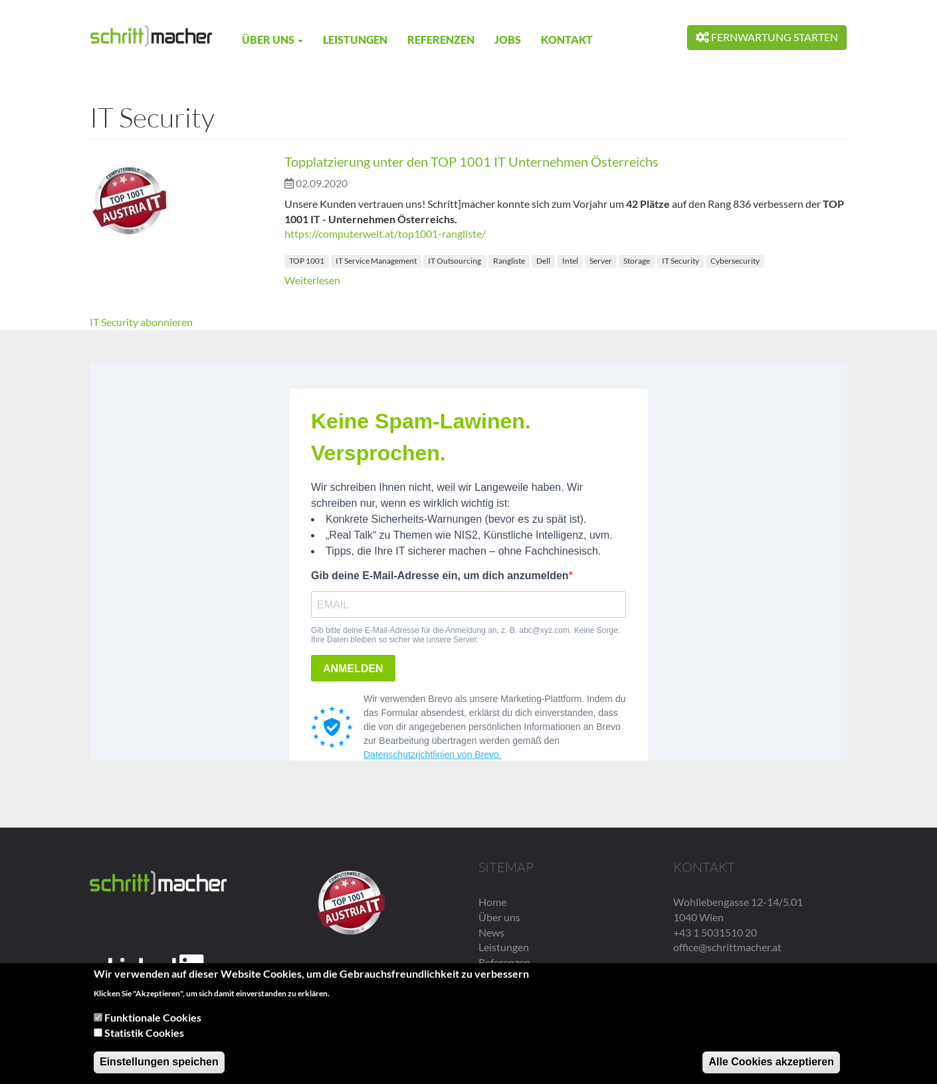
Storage (636, 261)
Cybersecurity (735, 261)
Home (492, 901)
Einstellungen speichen (159, 1061)
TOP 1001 (306, 261)
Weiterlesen (312, 280)
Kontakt (567, 39)
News (491, 932)
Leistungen (355, 39)
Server (600, 261)
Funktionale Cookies (152, 1018)
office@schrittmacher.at (727, 947)
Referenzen (440, 39)
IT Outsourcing (454, 261)
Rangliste (509, 261)
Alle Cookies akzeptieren (771, 1061)
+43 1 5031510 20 (715, 932)
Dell (543, 261)
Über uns (272, 39)
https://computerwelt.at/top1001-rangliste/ (385, 233)
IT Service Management (376, 261)
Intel (570, 261)
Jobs (507, 39)
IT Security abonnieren (141, 322)
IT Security (680, 261)
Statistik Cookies (144, 1032)
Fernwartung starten (767, 37)
